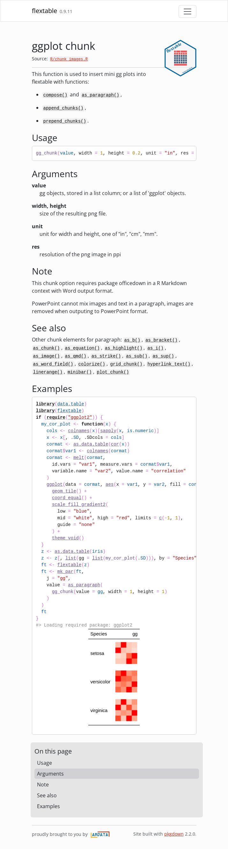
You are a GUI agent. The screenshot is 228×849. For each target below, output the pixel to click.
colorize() (91, 364)
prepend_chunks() (64, 121)
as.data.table (90, 444)
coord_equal (66, 497)
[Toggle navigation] (187, 11)
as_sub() (136, 356)
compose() (55, 95)
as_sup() (163, 356)
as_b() (132, 340)
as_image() (46, 356)
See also (47, 795)
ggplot (55, 484)
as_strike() (106, 356)
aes (110, 484)
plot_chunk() (113, 372)
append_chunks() (63, 108)
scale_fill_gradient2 (79, 504)
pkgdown (174, 834)
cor (115, 444)
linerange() (48, 372)
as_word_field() (53, 364)
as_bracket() (161, 340)
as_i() (155, 348)
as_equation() (82, 348)
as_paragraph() (100, 95)
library (45, 404)
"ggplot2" (80, 417)
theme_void (65, 538)
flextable (44, 10)
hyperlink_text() (168, 364)
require (56, 417)
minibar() (80, 372)
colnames (78, 430)
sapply (108, 430)
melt (78, 457)
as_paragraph (84, 585)
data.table (70, 404)
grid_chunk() (126, 364)
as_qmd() (75, 356)
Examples (48, 806)
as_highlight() (124, 348)
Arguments (50, 773)
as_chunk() (46, 348)
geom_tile (64, 491)
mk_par (65, 571)
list (70, 558)
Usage (44, 762)
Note (43, 784)
